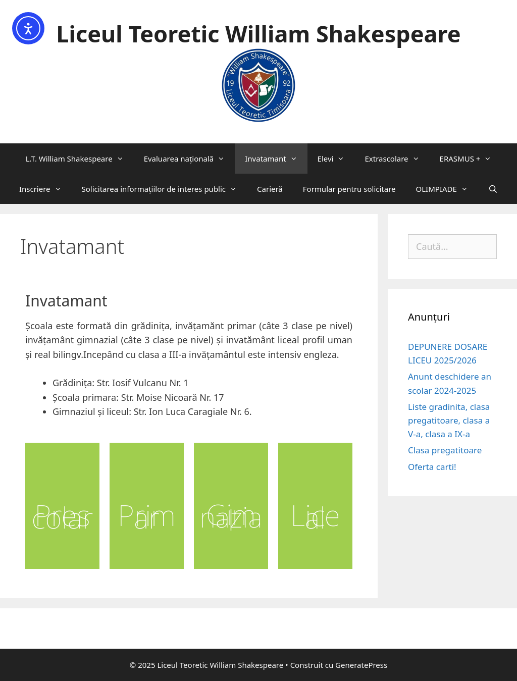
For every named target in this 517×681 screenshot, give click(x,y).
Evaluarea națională (189, 158)
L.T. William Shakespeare (80, 158)
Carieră (270, 189)
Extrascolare (397, 158)
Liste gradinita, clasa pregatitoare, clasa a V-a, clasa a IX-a (449, 420)
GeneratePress (361, 665)
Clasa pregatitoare (445, 450)
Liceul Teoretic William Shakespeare (258, 33)
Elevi (336, 158)
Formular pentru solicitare (349, 189)
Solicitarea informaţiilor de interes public (164, 189)
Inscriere (45, 189)
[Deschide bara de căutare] (493, 189)
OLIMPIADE (447, 189)
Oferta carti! (432, 467)
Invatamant (276, 158)
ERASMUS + (471, 158)
